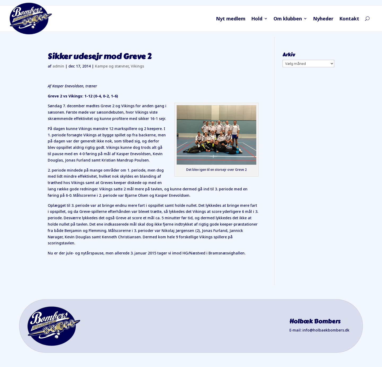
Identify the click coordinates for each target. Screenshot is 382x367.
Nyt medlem (230, 19)
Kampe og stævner (112, 66)
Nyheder (323, 19)
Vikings (137, 66)
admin (58, 66)
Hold (256, 19)
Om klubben (288, 19)
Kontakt (349, 19)
